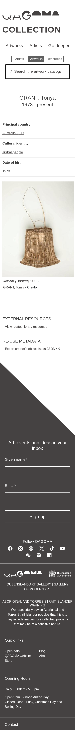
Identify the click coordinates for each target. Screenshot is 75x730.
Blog (42, 651)
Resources (54, 59)
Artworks (14, 45)
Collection (31, 29)
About (43, 656)
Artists (35, 45)
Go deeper (58, 45)
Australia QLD (13, 133)
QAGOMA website (18, 656)
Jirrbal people (12, 152)
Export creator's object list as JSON (30, 349)
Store (8, 660)
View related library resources (26, 326)
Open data (12, 651)
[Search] (37, 71)
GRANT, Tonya (13, 287)
